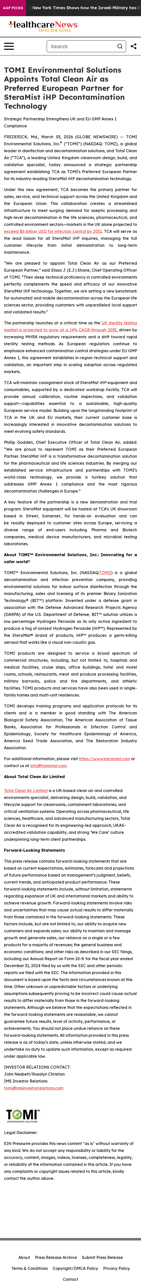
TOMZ (105, 572)
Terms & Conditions (29, 1268)
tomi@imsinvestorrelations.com (33, 1088)
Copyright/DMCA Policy (75, 1268)
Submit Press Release (102, 1257)
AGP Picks (13, 8)
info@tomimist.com (48, 765)
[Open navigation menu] (9, 46)
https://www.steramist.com (104, 758)
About (24, 1257)
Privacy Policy (116, 1268)
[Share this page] (133, 46)
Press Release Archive (56, 1257)
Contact (70, 1279)
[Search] (80, 46)
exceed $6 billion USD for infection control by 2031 (53, 231)
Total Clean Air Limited (26, 790)
